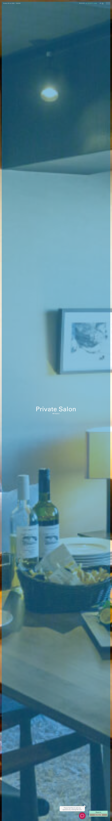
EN (102, 3)
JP (100, 3)
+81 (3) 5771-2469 (91, 3)
